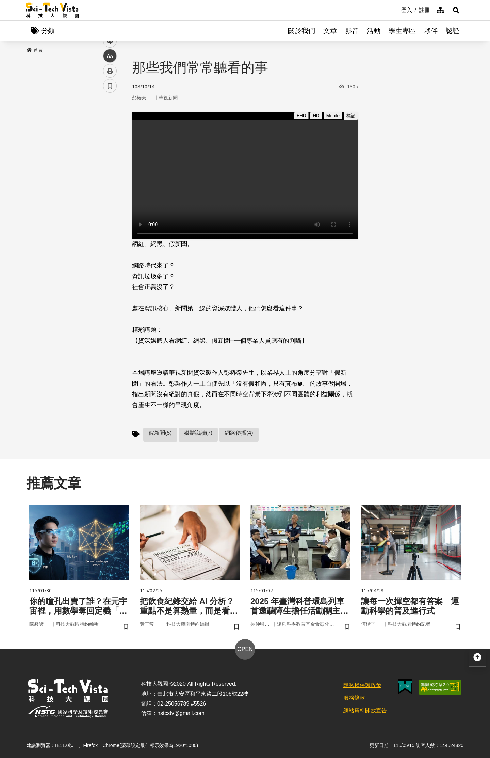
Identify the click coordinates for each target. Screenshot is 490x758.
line (107, 160)
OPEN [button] (244, 649)
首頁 (35, 50)
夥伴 (431, 30)
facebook (110, 130)
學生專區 (402, 30)
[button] (456, 10)
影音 (352, 30)
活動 (373, 30)
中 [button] (110, 175)
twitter (110, 145)
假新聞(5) (160, 433)
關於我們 (301, 30)
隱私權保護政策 (362, 685)
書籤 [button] (110, 205)
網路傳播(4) (239, 433)
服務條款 (354, 698)
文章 (330, 30)
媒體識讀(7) (198, 433)
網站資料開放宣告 (365, 710)
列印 (110, 190)
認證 (452, 30)
